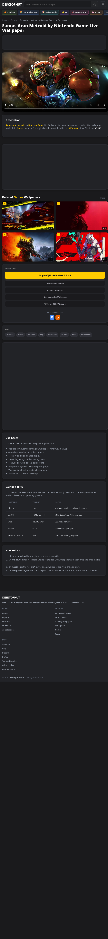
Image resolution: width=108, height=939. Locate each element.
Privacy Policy (8, 665)
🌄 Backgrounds (49, 12)
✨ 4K (64, 12)
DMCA (5, 657)
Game (41, 125)
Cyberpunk (60, 625)
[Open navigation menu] (103, 4)
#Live (74, 334)
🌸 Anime (96, 12)
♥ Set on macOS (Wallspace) (55, 297)
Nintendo (32, 125)
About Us (6, 644)
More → (104, 198)
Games (13, 20)
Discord (5, 653)
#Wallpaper (86, 334)
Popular (5, 617)
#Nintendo (52, 334)
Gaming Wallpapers (63, 621)
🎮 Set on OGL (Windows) (55, 304)
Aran (15, 125)
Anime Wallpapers (63, 613)
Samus (9, 125)
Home (4, 20)
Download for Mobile (55, 283)
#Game (64, 334)
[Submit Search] (94, 4)
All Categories (8, 630)
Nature (58, 630)
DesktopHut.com (16, 677)
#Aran (20, 334)
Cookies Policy (8, 669)
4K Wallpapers (61, 617)
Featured (6, 621)
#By (41, 334)
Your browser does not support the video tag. (55, 82)
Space (57, 634)
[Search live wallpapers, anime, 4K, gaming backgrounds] (57, 4)
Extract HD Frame (55, 290)
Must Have (7, 625)
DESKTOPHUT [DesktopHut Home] (12, 4)
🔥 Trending (9, 12)
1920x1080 (73, 128)
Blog (4, 648)
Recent (5, 613)
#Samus (10, 334)
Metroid (21, 125)
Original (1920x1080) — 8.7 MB (55, 275)
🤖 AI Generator (79, 12)
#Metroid (31, 334)
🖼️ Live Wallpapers (28, 12)
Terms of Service (9, 661)
